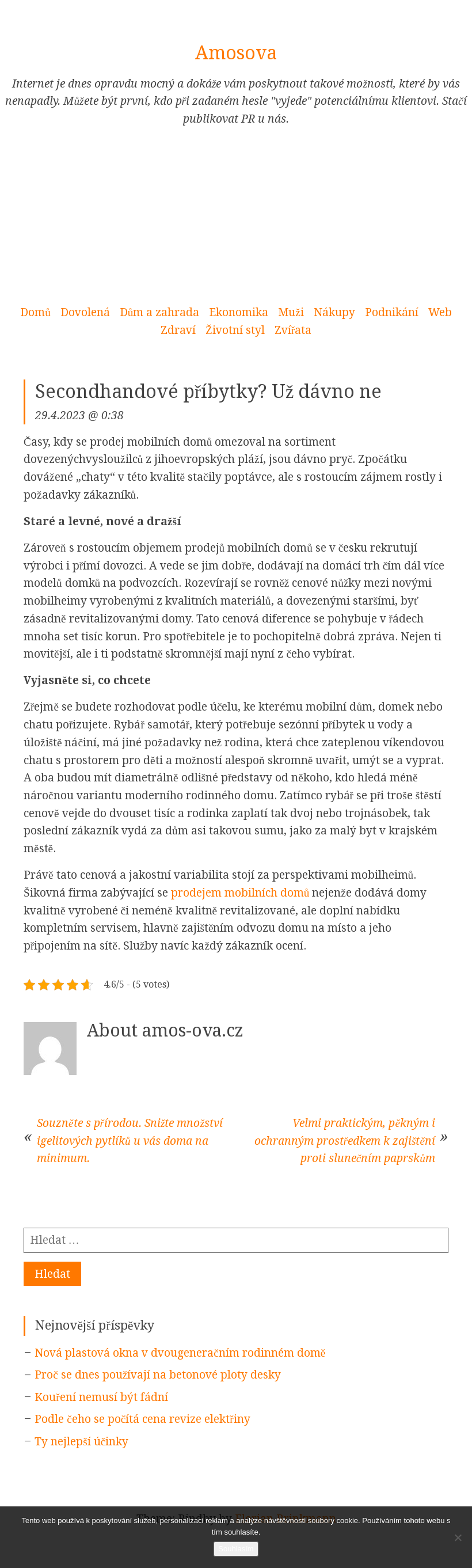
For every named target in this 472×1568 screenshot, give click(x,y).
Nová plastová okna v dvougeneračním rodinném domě (180, 1353)
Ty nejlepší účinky (81, 1441)
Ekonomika (238, 312)
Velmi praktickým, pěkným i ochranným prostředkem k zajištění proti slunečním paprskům (344, 1141)
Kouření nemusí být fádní (101, 1397)
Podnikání (391, 312)
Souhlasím (235, 1548)
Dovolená (85, 312)
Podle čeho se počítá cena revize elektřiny (142, 1419)
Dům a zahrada (160, 312)
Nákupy (334, 312)
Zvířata (293, 330)
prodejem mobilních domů (240, 892)
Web (440, 312)
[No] (457, 1537)
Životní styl (235, 330)
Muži (291, 312)
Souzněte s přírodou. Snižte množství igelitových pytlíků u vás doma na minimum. (130, 1141)
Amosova (236, 53)
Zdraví (178, 330)
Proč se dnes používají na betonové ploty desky (158, 1374)
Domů (35, 312)
